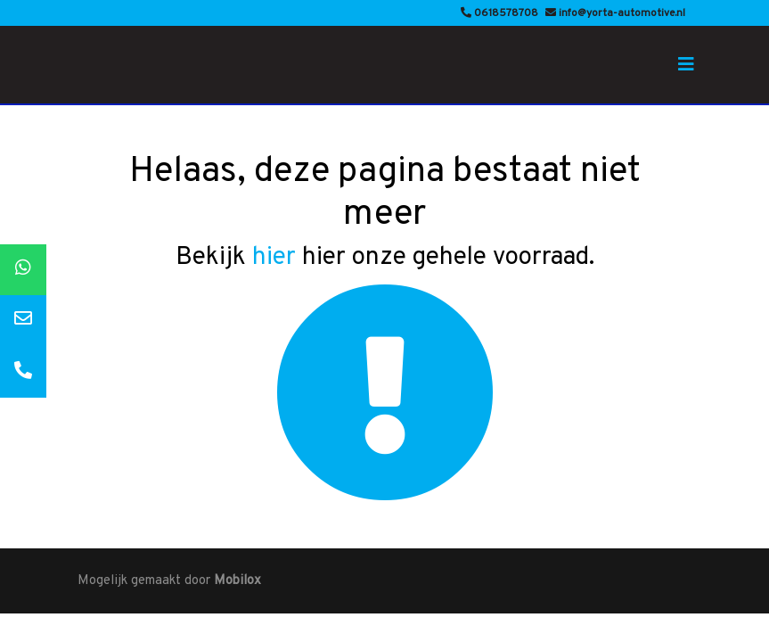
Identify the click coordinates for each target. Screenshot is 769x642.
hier (274, 258)
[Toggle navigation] (686, 65)
